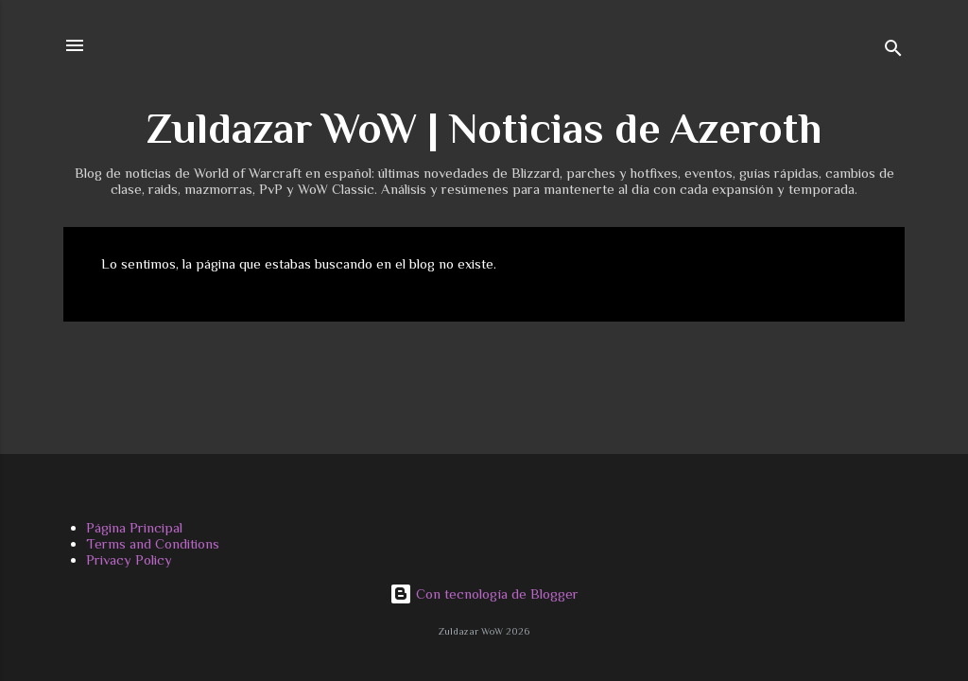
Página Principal (134, 527)
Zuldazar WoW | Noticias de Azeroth (484, 128)
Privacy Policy (129, 559)
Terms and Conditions (152, 543)
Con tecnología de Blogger (484, 593)
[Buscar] (893, 51)
